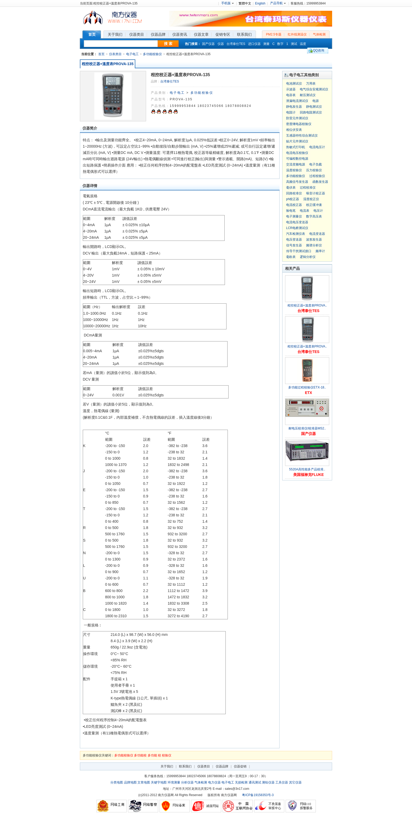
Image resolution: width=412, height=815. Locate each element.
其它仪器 (295, 782)
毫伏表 (291, 187)
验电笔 (291, 210)
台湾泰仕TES (235, 44)
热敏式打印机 (295, 147)
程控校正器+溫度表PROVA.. (307, 305)
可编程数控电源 (297, 158)
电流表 (304, 210)
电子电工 (132, 54)
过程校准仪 (308, 187)
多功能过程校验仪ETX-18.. (307, 387)
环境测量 (174, 782)
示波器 (291, 89)
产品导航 (278, 3)
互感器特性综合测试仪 (302, 135)
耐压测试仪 (308, 95)
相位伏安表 (294, 130)
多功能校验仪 (152, 54)
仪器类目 (203, 766)
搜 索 (168, 43)
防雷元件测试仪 (297, 118)
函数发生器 (320, 182)
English (260, 3)
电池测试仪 (294, 83)
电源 (315, 101)
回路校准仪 (294, 193)
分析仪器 (187, 782)
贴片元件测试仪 (297, 141)
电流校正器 (294, 205)
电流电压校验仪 (297, 153)
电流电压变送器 (297, 222)
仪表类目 (115, 54)
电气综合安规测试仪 (314, 89)
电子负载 (315, 164)
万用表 (311, 83)
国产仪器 (208, 44)
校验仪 (166, 755)
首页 (101, 54)
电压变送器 (294, 239)
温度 (303, 44)
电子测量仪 (294, 216)
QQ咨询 (318, 50)
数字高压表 (314, 216)
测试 (294, 44)
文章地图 (143, 782)
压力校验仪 (314, 170)
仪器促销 (240, 766)
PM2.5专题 (273, 34)
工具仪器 (281, 782)
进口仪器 (254, 44)
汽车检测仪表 (295, 234)
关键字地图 (159, 782)
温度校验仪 (294, 170)
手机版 (227, 3)
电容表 (291, 95)
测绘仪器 (268, 782)
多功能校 (140, 755)
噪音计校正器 (315, 193)
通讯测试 (255, 782)
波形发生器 (314, 239)
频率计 (320, 251)
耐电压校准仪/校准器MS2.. (307, 428)
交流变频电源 (295, 164)
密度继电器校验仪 (298, 124)
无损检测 (241, 782)
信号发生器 (294, 245)
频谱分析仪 (314, 245)
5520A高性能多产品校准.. (307, 469)
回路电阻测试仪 (311, 112)
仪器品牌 (222, 766)
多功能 (152, 755)
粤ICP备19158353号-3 (258, 795)
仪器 (221, 44)
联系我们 (185, 766)
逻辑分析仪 (308, 257)
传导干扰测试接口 (298, 251)
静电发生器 (294, 106)
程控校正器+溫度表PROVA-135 (107, 64)
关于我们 (167, 766)
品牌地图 (130, 782)
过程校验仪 (317, 176)
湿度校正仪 (311, 199)
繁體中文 (245, 3)
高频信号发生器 (297, 182)
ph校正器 (292, 199)
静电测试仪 (314, 106)
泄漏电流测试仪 (297, 101)
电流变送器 (317, 234)
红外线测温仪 (297, 34)
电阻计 (291, 112)
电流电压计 (317, 147)
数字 (280, 44)
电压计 (318, 210)
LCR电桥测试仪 (297, 228)
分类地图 (116, 782)
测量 (266, 44)
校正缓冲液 (314, 205)
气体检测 (319, 34)
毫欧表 (291, 257)
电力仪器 (214, 782)
